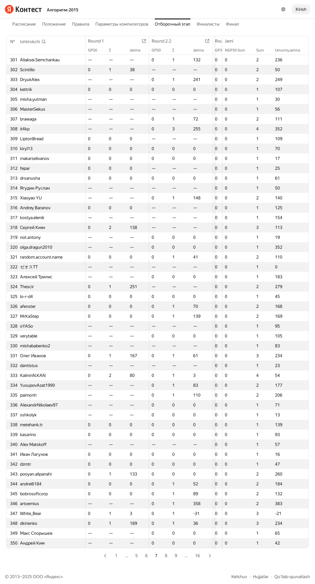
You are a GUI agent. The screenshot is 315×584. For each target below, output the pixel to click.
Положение (54, 24)
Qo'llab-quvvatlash (292, 576)
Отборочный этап (172, 24)
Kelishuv (239, 576)
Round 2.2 (161, 41)
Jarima (134, 50)
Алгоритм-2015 (62, 9)
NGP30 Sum (238, 50)
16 (197, 555)
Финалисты (208, 24)
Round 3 (219, 41)
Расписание (24, 24)
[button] (33, 41)
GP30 (95, 50)
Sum (263, 50)
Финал (232, 24)
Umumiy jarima (290, 50)
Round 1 (99, 41)
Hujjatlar (261, 576)
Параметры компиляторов (122, 24)
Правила (80, 24)
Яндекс (53, 576)
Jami (232, 41)
